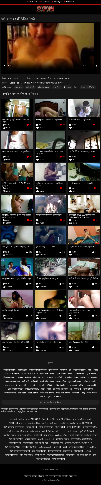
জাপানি (42, 397)
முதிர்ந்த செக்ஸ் (45, 447)
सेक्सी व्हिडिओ (67, 451)
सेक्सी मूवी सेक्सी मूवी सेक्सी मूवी (14, 427)
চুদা (94, 455)
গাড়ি (83, 393)
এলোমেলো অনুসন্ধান (12, 381)
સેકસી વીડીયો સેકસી (46, 439)
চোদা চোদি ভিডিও (17, 419)
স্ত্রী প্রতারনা (70, 2)
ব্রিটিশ (43, 389)
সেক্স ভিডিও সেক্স (56, 443)
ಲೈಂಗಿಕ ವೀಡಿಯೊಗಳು (86, 431)
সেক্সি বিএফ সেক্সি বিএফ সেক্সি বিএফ (78, 443)
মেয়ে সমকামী (91, 385)
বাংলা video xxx (33, 419)
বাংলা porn (60, 427)
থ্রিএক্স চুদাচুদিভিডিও (87, 87)
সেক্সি (75, 431)
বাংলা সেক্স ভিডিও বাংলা (82, 419)
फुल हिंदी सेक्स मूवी (15, 443)
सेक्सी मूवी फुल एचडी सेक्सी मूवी (20, 451)
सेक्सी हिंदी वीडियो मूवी (29, 447)
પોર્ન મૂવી (88, 451)
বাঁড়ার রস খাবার (38, 378)
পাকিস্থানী (34, 381)
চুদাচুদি (50, 363)
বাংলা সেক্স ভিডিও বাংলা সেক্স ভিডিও (83, 435)
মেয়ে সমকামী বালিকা (15, 389)
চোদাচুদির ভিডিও (62, 439)
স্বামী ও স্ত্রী (25, 381)
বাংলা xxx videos (84, 423)
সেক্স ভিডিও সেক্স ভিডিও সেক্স (17, 431)
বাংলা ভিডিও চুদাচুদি (67, 423)
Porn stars (33, 393)
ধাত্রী (49, 389)
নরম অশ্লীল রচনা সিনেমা (29, 374)
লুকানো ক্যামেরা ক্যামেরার (37, 370)
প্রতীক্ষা (49, 385)
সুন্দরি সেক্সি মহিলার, (47, 374)
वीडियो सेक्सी (78, 451)
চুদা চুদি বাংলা (65, 431)
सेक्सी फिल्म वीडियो (58, 459)
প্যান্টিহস (28, 378)
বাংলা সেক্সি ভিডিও (43, 459)
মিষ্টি (89, 370)
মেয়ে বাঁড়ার (45, 2)
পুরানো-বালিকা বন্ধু (74, 381)
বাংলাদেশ (73, 385)
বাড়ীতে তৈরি (30, 87)
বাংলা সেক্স (33, 2)
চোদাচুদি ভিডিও (10, 435)
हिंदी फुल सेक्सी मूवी (54, 451)
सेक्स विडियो (70, 455)
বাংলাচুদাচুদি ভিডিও (90, 427)
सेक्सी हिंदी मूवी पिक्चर (63, 419)
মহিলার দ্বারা (80, 374)
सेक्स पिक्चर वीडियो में (39, 451)
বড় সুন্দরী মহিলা (10, 393)
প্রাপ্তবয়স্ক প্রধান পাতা (50, 470)
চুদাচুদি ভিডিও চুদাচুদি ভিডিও (81, 439)
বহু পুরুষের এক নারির (60, 389)
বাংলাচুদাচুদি (28, 443)
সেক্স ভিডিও (48, 435)
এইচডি (95, 370)
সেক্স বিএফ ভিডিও (25, 435)
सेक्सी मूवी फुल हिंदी (48, 419)
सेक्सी (65, 447)
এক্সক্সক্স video (31, 427)
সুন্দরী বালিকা (53, 370)
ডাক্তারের (50, 378)
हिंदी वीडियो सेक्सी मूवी (84, 455)
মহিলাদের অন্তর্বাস (43, 87)
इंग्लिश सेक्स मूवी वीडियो (76, 447)
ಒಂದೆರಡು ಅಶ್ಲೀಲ (61, 435)
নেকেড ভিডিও (30, 439)
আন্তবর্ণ (20, 378)
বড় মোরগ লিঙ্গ (61, 381)
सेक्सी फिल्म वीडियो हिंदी (12, 447)
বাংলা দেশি (38, 435)
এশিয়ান (70, 374)
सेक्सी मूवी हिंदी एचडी (41, 443)
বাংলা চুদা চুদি (40, 455)
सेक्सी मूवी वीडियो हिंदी (16, 439)
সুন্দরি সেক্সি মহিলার (12, 374)
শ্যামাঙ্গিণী (63, 370)
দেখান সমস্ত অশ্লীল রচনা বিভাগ (50, 402)
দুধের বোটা (22, 385)
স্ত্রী (70, 370)
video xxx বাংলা (16, 423)
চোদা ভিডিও (35, 431)
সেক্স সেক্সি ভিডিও (26, 455)
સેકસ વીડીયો (91, 447)
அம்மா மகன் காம (49, 423)
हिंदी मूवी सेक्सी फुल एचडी (50, 431)
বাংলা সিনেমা (91, 393)
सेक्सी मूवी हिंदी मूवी (11, 455)
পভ (71, 389)
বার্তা (76, 378)
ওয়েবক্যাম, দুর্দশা (11, 385)
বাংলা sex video (74, 427)
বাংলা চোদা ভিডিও (46, 427)
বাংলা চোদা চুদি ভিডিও (55, 455)
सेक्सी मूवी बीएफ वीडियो (32, 423)
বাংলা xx (57, 447)
